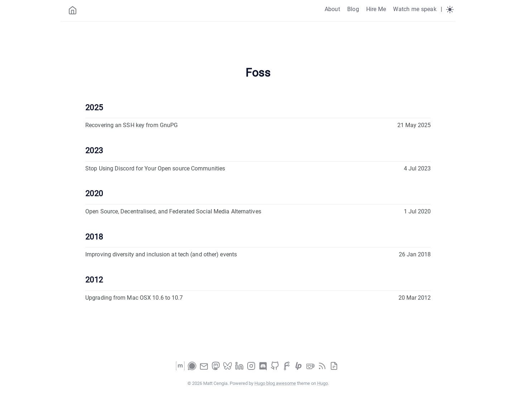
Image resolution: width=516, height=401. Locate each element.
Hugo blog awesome (275, 383)
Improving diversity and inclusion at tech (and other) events (161, 254)
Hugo (322, 383)
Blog (353, 9)
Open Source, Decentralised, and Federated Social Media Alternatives (173, 211)
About (332, 9)
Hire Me (376, 9)
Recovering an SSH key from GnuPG (131, 125)
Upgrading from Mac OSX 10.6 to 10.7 (134, 297)
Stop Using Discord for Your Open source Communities (155, 168)
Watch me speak (414, 9)
